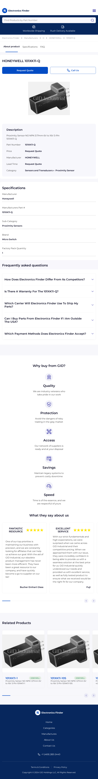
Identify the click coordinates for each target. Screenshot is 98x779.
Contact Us (49, 745)
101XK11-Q (70, 38)
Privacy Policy (60, 767)
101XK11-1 (12, 678)
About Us (49, 740)
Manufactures (49, 734)
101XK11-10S (58, 678)
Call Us (73, 70)
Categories (49, 728)
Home (49, 722)
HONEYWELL (55, 38)
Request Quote (25, 70)
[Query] (49, 20)
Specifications (30, 47)
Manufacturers (31, 38)
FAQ (42, 47)
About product (12, 48)
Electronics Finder (10, 38)
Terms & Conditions (40, 767)
